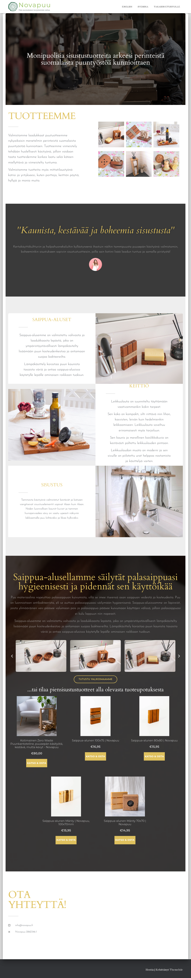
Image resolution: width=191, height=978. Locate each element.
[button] (12, 656)
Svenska (143, 6)
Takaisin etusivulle (167, 6)
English (127, 6)
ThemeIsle (176, 969)
